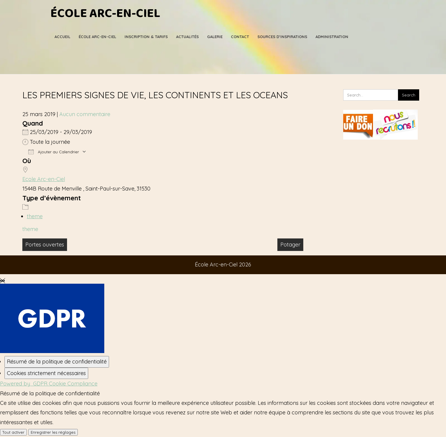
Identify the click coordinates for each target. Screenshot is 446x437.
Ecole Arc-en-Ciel (43, 179)
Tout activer (13, 432)
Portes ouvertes (44, 244)
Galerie (215, 36)
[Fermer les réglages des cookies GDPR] (2, 281)
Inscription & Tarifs (146, 36)
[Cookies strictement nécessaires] (46, 373)
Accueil (62, 36)
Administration (332, 36)
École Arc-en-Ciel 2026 (223, 264)
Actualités (187, 36)
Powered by (48, 383)
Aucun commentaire (84, 114)
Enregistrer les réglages (53, 432)
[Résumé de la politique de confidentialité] (56, 361)
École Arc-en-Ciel (105, 14)
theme (35, 216)
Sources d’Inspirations (282, 36)
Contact (240, 36)
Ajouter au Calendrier (53, 151)
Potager (290, 244)
